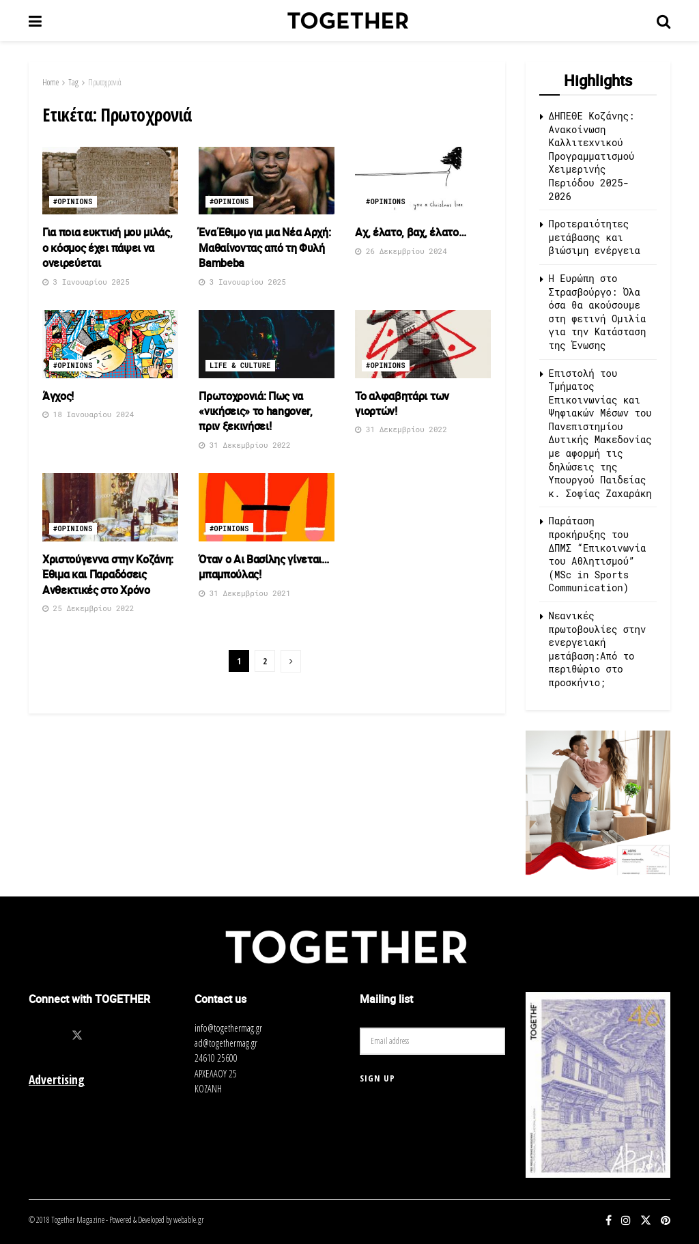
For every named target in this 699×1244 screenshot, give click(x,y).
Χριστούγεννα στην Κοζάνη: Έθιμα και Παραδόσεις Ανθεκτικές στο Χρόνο (107, 574)
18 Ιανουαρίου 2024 (88, 414)
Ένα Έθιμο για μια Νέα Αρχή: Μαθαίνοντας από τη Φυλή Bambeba (264, 247)
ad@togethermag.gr (226, 1042)
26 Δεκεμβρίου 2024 (400, 251)
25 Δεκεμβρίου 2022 (88, 608)
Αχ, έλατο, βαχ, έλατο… (410, 232)
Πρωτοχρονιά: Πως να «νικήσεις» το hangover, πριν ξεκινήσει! (256, 411)
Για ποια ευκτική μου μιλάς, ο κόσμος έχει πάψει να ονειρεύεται (107, 247)
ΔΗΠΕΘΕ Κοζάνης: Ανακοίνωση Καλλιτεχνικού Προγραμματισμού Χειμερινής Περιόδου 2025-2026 (592, 156)
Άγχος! (58, 396)
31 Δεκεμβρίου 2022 (244, 445)
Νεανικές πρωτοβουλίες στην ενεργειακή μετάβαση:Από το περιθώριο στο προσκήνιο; (597, 649)
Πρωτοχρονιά (105, 82)
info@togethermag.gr (228, 1027)
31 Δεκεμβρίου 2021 (244, 593)
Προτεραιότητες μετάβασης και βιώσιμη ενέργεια (594, 237)
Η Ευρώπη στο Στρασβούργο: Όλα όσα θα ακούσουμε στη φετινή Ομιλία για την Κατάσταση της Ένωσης (597, 312)
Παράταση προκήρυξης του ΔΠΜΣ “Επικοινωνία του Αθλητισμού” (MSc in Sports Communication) (597, 554)
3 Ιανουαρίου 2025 (86, 282)
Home (50, 82)
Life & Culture (240, 365)
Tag (73, 82)
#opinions (73, 201)
